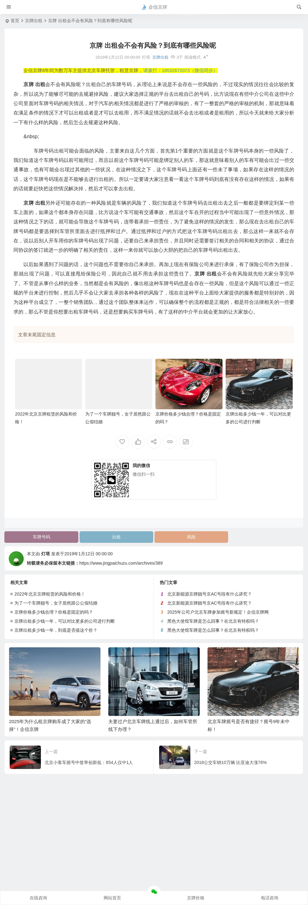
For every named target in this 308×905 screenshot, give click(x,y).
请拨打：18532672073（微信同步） (180, 70)
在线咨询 (38, 897)
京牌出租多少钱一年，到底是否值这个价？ (55, 630)
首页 (15, 20)
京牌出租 (33, 20)
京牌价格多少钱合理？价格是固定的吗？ (53, 612)
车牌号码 (41, 536)
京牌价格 (195, 897)
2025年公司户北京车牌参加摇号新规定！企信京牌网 (218, 612)
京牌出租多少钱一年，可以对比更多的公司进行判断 (64, 621)
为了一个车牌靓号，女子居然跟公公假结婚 (55, 603)
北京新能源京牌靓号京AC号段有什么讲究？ (209, 593)
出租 (116, 536)
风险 (191, 536)
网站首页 (112, 897)
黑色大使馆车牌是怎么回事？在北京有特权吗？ (213, 621)
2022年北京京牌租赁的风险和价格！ (49, 593)
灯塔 (45, 553)
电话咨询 (269, 897)
